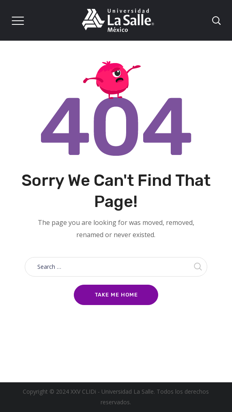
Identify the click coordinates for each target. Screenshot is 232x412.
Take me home (116, 295)
